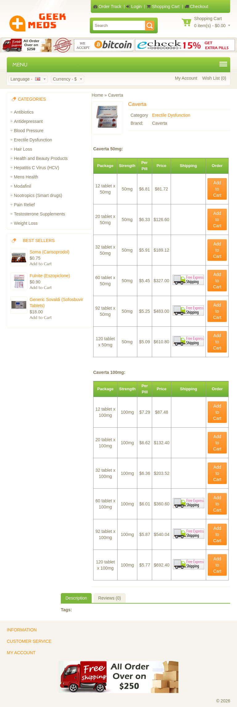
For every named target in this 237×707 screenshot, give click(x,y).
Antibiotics (24, 112)
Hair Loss (23, 149)
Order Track (107, 6)
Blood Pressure (29, 130)
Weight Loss (26, 223)
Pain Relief (24, 204)
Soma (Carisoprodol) (49, 251)
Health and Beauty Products (41, 158)
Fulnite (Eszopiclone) (50, 275)
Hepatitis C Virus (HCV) (36, 167)
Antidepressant (28, 121)
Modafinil (22, 186)
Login (134, 6)
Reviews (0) (109, 598)
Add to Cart (217, 189)
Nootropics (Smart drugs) (38, 195)
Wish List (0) (214, 78)
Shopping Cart (163, 6)
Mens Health (26, 176)
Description (76, 598)
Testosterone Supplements (39, 213)
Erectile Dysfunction (33, 139)
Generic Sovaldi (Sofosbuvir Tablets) (56, 302)
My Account (186, 78)
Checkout (196, 6)
